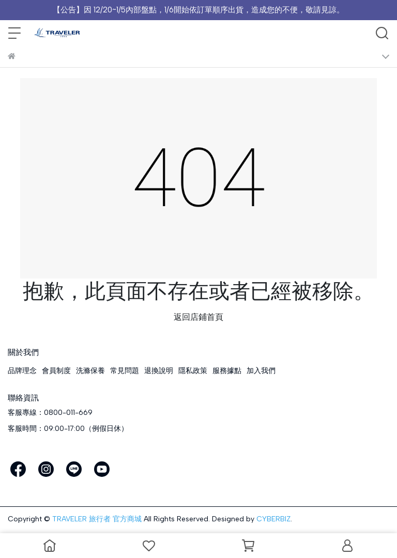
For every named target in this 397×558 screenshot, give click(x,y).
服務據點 (226, 370)
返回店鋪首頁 (198, 317)
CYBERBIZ (273, 519)
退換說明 (158, 370)
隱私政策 (192, 370)
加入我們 (261, 370)
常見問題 (124, 370)
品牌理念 (22, 370)
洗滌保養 (90, 370)
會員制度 (56, 370)
